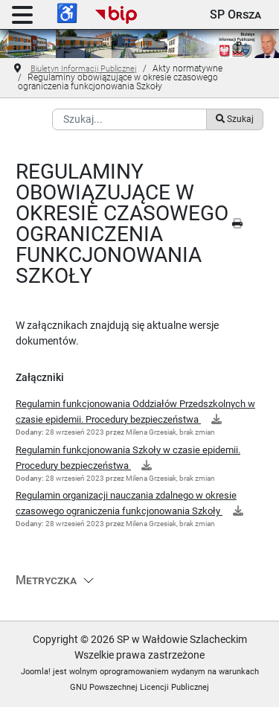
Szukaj (234, 119)
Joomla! (36, 671)
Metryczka (46, 580)
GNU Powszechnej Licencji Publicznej (139, 687)
